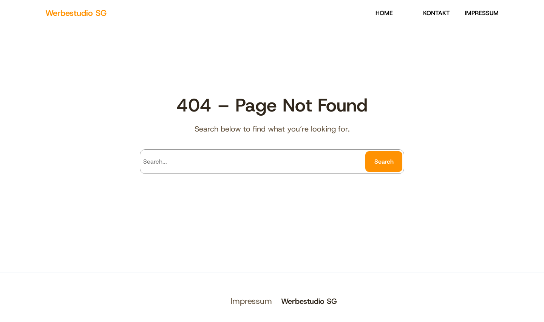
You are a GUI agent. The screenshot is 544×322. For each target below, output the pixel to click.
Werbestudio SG (76, 13)
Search (384, 162)
